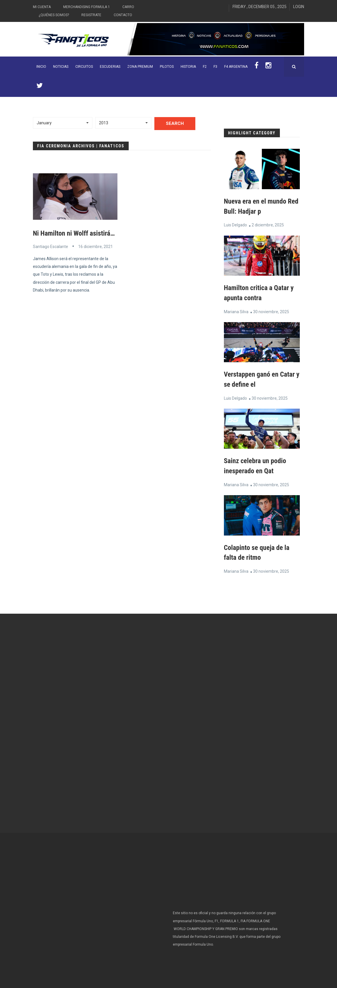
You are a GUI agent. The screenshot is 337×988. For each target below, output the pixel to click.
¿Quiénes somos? (54, 15)
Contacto (123, 15)
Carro (128, 7)
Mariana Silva (236, 310)
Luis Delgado (235, 224)
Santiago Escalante (50, 246)
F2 (205, 67)
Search (175, 123)
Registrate (91, 15)
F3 (215, 67)
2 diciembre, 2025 (268, 224)
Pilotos (167, 67)
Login (298, 6)
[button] (62, 123)
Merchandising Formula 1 (86, 7)
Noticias (60, 67)
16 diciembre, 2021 (95, 246)
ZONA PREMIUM (140, 67)
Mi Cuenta (42, 7)
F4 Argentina (236, 67)
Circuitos (84, 67)
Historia (188, 67)
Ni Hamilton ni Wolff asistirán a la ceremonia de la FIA (107, 233)
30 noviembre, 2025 (271, 310)
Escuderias (110, 67)
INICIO (41, 67)
